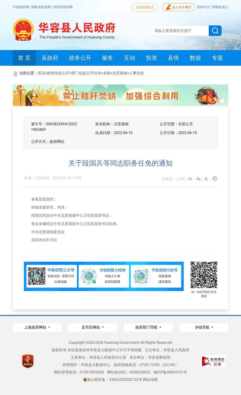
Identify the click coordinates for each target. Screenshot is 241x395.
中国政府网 (21, 7)
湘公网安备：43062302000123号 (112, 379)
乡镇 (106, 73)
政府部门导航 (147, 327)
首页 (41, 73)
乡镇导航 (202, 327)
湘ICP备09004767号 (170, 372)
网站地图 (150, 379)
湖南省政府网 (41, 7)
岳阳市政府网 (63, 7)
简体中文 (203, 7)
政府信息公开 (58, 73)
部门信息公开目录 (86, 73)
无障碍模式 (144, 7)
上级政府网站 (35, 327)
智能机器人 (220, 7)
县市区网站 (91, 327)
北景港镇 (119, 73)
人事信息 (136, 73)
